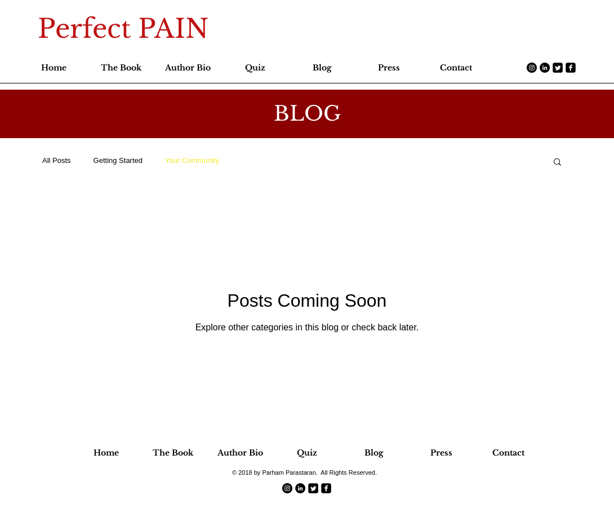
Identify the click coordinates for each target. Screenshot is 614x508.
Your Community (192, 160)
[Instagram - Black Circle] (532, 68)
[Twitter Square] (558, 68)
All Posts (56, 160)
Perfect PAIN (123, 28)
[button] (557, 163)
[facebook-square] (571, 68)
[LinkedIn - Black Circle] (545, 68)
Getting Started (118, 160)
